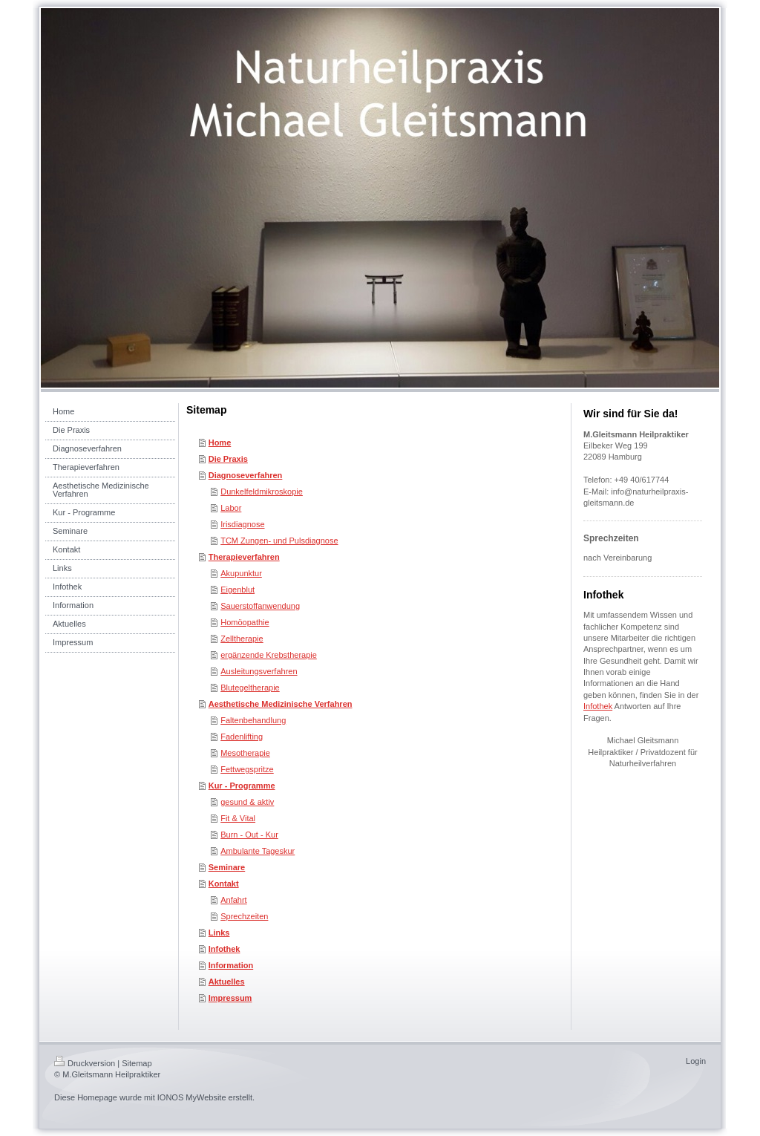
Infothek (224, 948)
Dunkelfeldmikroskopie (261, 491)
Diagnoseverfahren (246, 475)
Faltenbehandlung (253, 720)
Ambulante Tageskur (257, 850)
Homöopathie (244, 622)
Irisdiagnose (242, 524)
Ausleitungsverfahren (258, 671)
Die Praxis (228, 458)
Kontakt (224, 883)
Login (696, 1061)
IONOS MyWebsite (191, 1097)
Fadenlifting (241, 736)
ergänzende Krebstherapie (268, 654)
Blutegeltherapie (250, 687)
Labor (230, 507)
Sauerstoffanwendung (260, 605)
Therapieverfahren (244, 556)
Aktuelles (227, 981)
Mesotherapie (245, 752)
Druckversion (84, 1063)
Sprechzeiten (244, 916)
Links (219, 932)
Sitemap (136, 1063)
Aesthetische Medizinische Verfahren (281, 703)
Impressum (230, 997)
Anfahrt (233, 899)
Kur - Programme (242, 785)
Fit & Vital (237, 818)
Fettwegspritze (247, 769)
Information (231, 965)
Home (220, 442)
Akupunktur (241, 573)
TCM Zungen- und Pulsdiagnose (279, 540)
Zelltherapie (241, 638)
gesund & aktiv (247, 801)
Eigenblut (237, 589)
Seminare (227, 867)
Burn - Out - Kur (249, 834)
